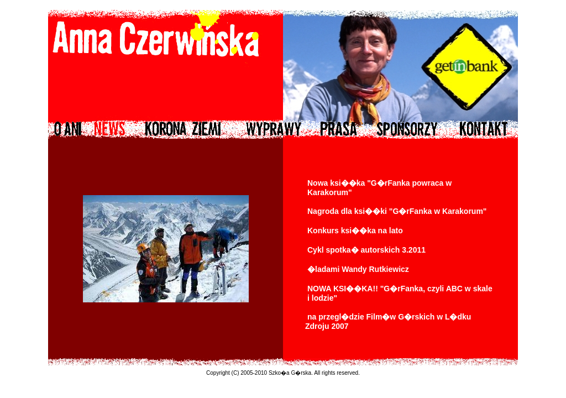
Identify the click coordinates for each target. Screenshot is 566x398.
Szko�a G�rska (290, 373)
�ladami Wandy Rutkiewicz (358, 269)
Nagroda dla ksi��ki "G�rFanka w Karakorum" (396, 211)
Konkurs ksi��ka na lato (355, 230)
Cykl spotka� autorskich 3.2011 (366, 249)
